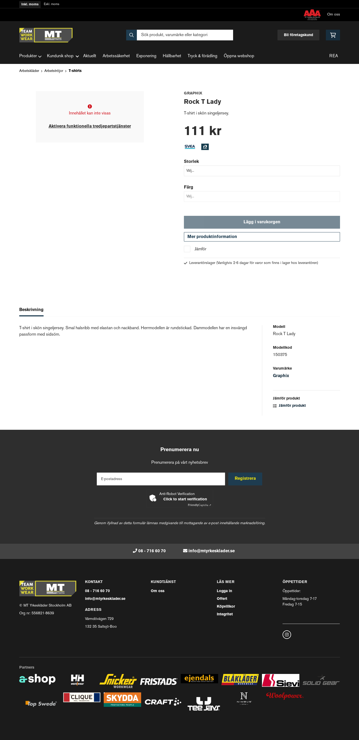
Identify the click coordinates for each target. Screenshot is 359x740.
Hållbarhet (172, 56)
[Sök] (179, 35)
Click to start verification (185, 499)
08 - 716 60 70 (152, 551)
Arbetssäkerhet (116, 56)
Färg (188, 187)
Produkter (30, 56)
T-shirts (75, 71)
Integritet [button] (225, 614)
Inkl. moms (29, 4)
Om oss (333, 14)
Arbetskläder (29, 71)
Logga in (224, 591)
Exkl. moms (51, 4)
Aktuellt (89, 56)
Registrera (245, 479)
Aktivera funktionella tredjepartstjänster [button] (90, 126)
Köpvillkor (226, 606)
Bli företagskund (298, 35)
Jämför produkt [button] (289, 407)
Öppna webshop (239, 56)
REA (333, 56)
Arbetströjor (53, 71)
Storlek (191, 162)
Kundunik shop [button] (63, 56)
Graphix (281, 377)
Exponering (146, 56)
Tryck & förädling (202, 56)
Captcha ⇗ (199, 505)
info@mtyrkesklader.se (211, 551)
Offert (222, 599)
